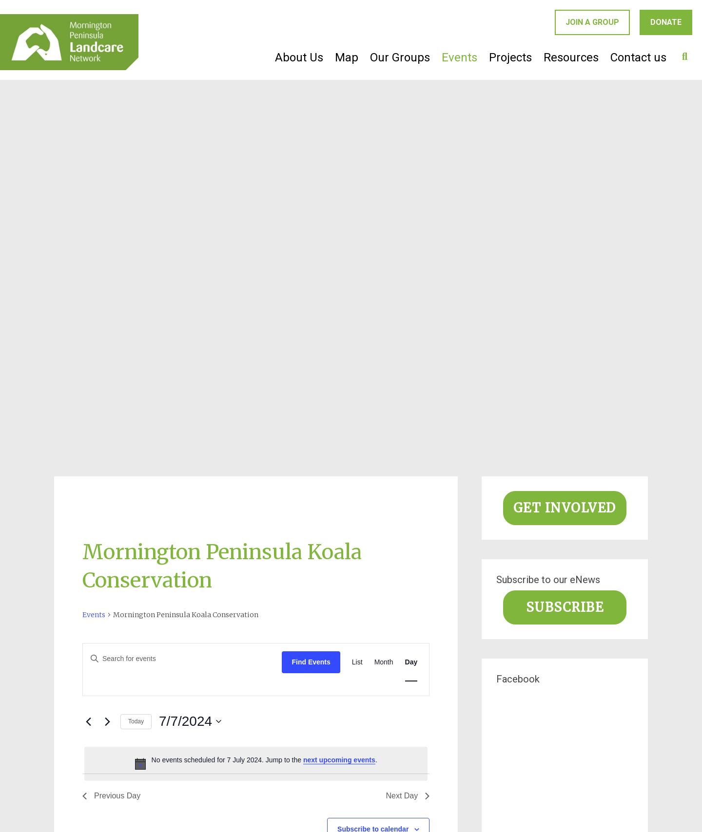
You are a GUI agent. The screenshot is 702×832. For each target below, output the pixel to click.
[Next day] (107, 721)
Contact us (638, 57)
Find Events (311, 662)
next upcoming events (339, 760)
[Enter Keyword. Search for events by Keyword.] (182, 658)
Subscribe (565, 607)
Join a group (592, 22)
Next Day (407, 796)
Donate (666, 22)
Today (136, 721)
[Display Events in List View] (357, 662)
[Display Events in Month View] (383, 662)
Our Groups (400, 57)
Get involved (564, 508)
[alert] (256, 764)
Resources (571, 57)
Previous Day (111, 796)
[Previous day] (88, 721)
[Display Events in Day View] (411, 662)
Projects (510, 57)
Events (459, 57)
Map (346, 57)
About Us (299, 57)
